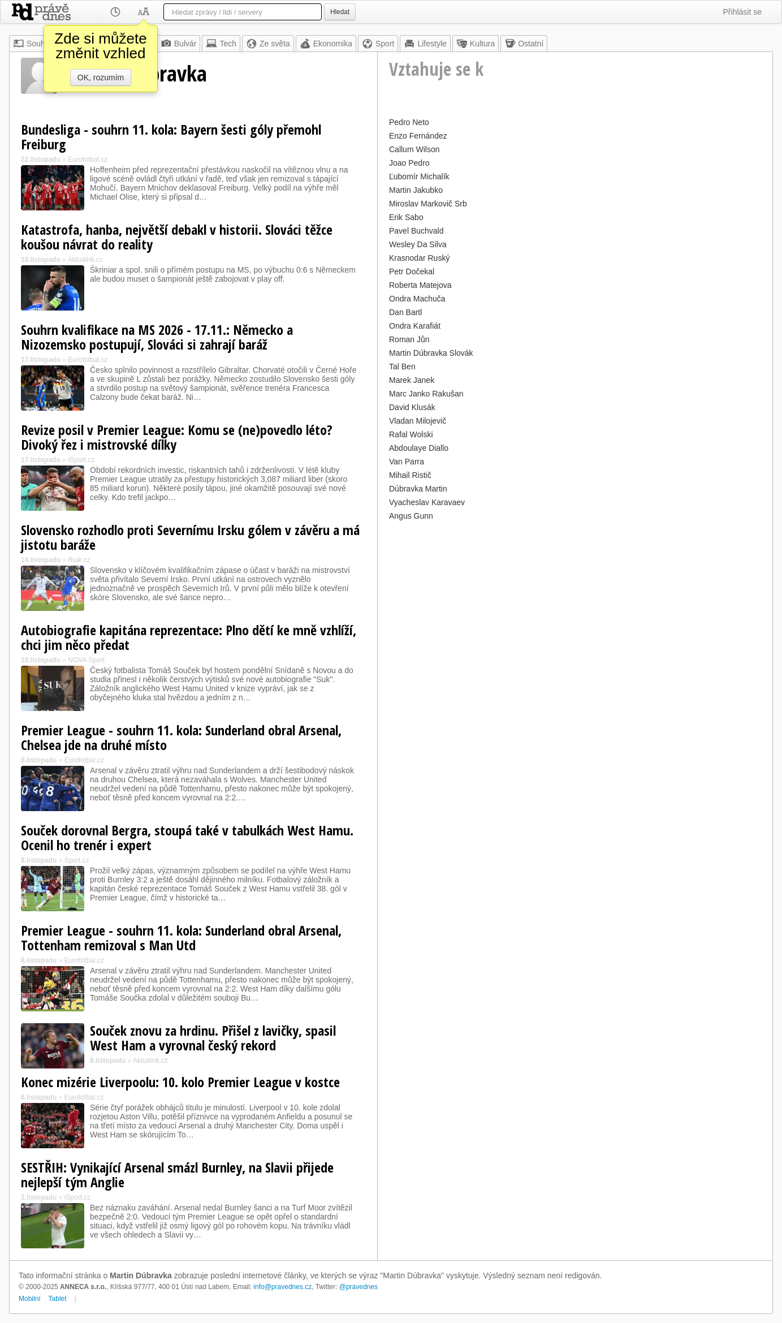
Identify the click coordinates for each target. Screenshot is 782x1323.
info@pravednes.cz (282, 1287)
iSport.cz (81, 460)
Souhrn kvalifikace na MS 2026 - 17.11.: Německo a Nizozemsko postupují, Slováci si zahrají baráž (157, 337)
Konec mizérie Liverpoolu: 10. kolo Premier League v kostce (180, 1081)
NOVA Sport (86, 660)
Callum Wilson (414, 149)
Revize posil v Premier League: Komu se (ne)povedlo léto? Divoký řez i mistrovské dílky (176, 437)
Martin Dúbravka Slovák (431, 352)
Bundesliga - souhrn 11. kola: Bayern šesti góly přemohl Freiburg (171, 136)
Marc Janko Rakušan (426, 393)
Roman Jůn (409, 339)
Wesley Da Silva (418, 244)
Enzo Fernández (418, 135)
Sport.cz (76, 860)
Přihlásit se (742, 11)
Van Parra (406, 461)
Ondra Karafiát (414, 325)
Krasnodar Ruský (419, 257)
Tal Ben (402, 366)
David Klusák (412, 407)
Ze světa (268, 43)
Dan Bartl (405, 312)
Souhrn (32, 43)
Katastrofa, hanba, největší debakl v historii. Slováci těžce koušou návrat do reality (176, 236)
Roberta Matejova (420, 285)
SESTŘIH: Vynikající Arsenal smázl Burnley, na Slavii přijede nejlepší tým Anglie (177, 1174)
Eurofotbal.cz (87, 159)
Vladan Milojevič (417, 420)
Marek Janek (411, 380)
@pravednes (358, 1287)
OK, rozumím (100, 77)
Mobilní (30, 1299)
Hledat (339, 12)
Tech (221, 43)
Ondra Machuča (417, 298)
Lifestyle (425, 43)
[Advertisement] (575, 603)
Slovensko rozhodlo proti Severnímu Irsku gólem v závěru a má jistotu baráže (190, 537)
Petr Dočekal (411, 271)
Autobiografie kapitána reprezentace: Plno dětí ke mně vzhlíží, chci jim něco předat (188, 637)
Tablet (58, 1299)
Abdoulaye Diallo (418, 448)
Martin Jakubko (416, 190)
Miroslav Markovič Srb (428, 203)
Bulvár (179, 43)
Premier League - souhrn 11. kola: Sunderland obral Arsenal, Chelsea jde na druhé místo (181, 737)
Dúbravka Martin (418, 488)
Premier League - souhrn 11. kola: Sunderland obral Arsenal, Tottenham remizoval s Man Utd (181, 937)
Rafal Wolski (411, 434)
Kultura (475, 43)
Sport (378, 43)
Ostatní (523, 43)
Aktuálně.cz (85, 260)
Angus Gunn (411, 515)
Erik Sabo (406, 217)
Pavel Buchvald (416, 230)
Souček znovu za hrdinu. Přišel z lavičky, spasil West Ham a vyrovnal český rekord (213, 1037)
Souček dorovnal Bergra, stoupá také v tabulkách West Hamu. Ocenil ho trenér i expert (187, 837)
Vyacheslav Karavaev (427, 502)
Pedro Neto (409, 122)
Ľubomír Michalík (419, 176)
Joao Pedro (409, 162)
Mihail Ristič (410, 475)
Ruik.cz (79, 560)
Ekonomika (326, 43)
